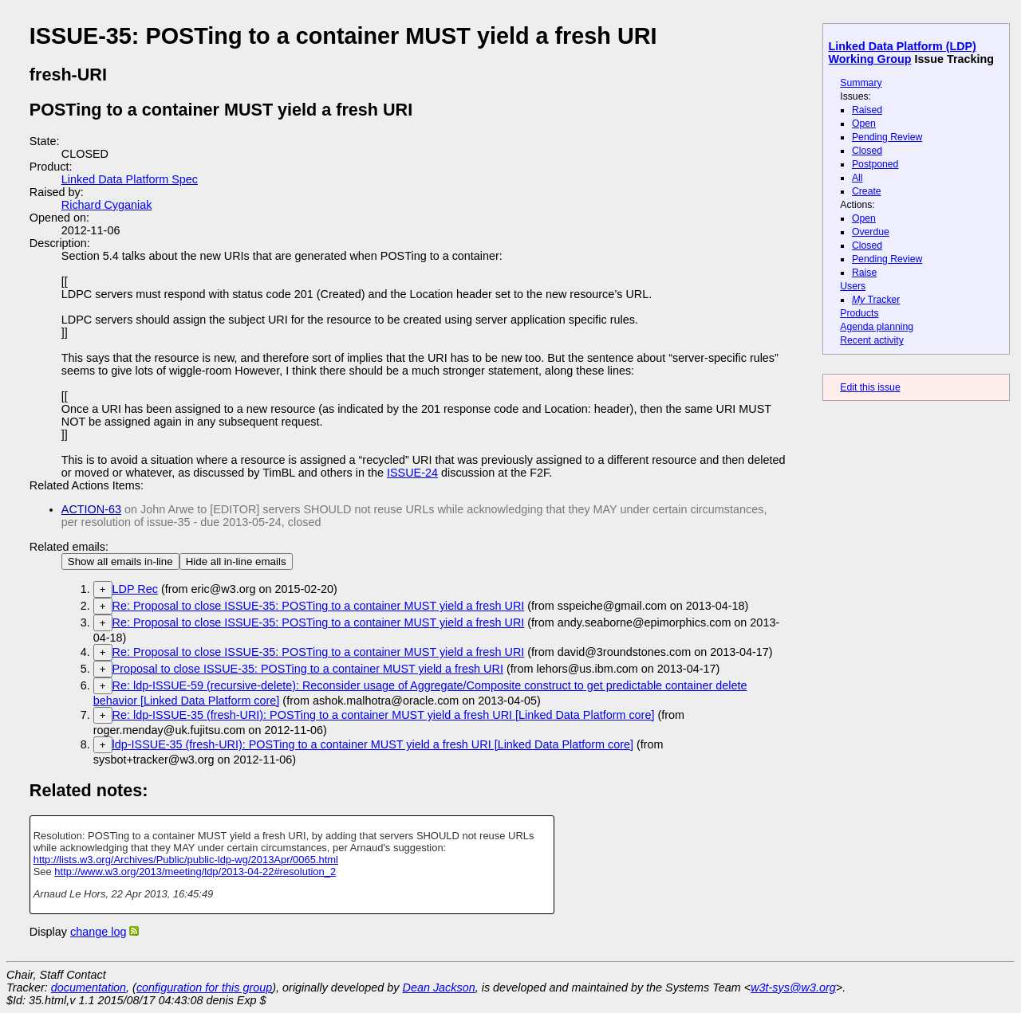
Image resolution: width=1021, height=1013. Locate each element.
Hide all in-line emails (236, 561)
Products (859, 313)
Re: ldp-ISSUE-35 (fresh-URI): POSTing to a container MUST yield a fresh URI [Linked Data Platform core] (383, 715)
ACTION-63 (91, 509)
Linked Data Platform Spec (129, 179)
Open (864, 123)
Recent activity (872, 340)
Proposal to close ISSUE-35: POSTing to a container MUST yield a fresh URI (307, 668)
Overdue (870, 232)
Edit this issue (870, 387)
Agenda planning (876, 326)
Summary (860, 82)
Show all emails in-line (120, 561)
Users (852, 286)
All (857, 177)
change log (98, 931)
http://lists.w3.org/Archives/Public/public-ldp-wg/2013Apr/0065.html (186, 860)
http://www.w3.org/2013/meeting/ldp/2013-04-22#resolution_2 (195, 872)
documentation (88, 987)
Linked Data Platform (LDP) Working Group (902, 52)
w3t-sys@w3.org (793, 987)
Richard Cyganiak (106, 204)
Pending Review (887, 137)
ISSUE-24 (412, 472)
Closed (867, 150)
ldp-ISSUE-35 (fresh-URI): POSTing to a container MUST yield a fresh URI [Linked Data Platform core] (372, 744)
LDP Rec (135, 589)
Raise (864, 272)
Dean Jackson (439, 987)
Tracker (876, 299)
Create (866, 191)
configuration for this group (204, 987)
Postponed (875, 164)
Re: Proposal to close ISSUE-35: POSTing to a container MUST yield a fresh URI (318, 605)
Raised (867, 110)
